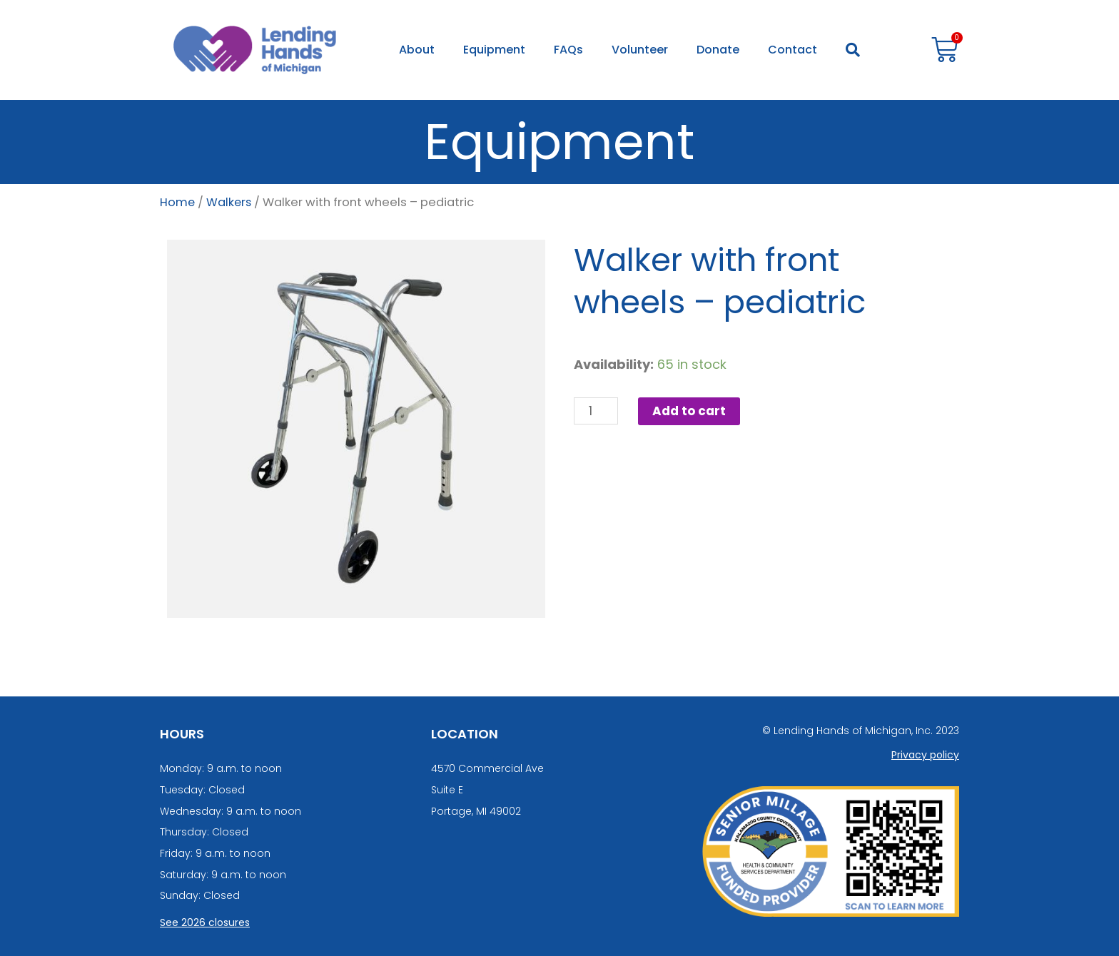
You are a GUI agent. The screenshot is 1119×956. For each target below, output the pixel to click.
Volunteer (640, 49)
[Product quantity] (597, 411)
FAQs (568, 49)
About (417, 49)
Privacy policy (925, 755)
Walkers (230, 202)
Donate (718, 49)
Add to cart (692, 411)
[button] (853, 50)
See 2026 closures (205, 922)
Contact (792, 49)
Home (178, 202)
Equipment (494, 49)
